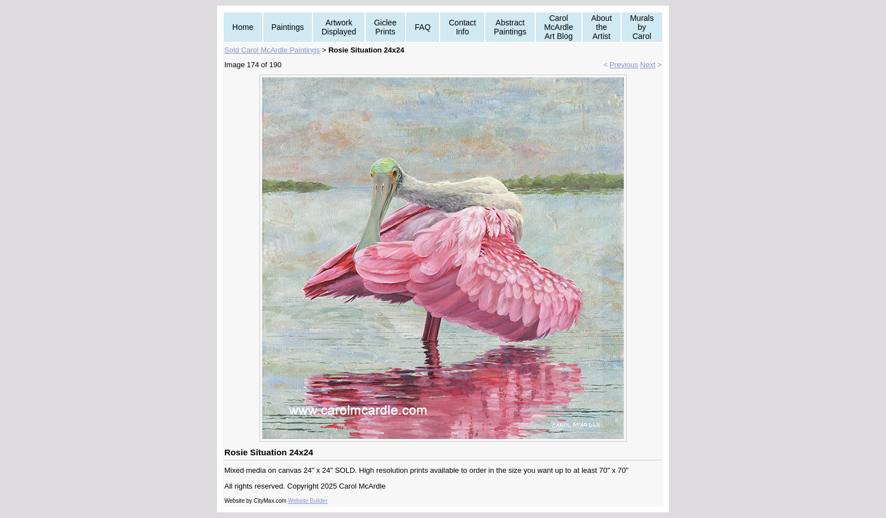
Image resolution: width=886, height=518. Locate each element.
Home (242, 27)
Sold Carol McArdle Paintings (272, 50)
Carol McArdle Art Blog (558, 27)
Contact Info (462, 27)
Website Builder (308, 501)
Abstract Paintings (510, 27)
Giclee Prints (385, 27)
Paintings (287, 27)
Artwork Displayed (339, 27)
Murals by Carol (642, 27)
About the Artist (601, 27)
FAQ (423, 27)
